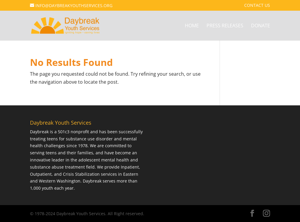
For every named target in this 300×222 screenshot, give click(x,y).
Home (192, 26)
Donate (260, 26)
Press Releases (225, 26)
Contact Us (257, 5)
